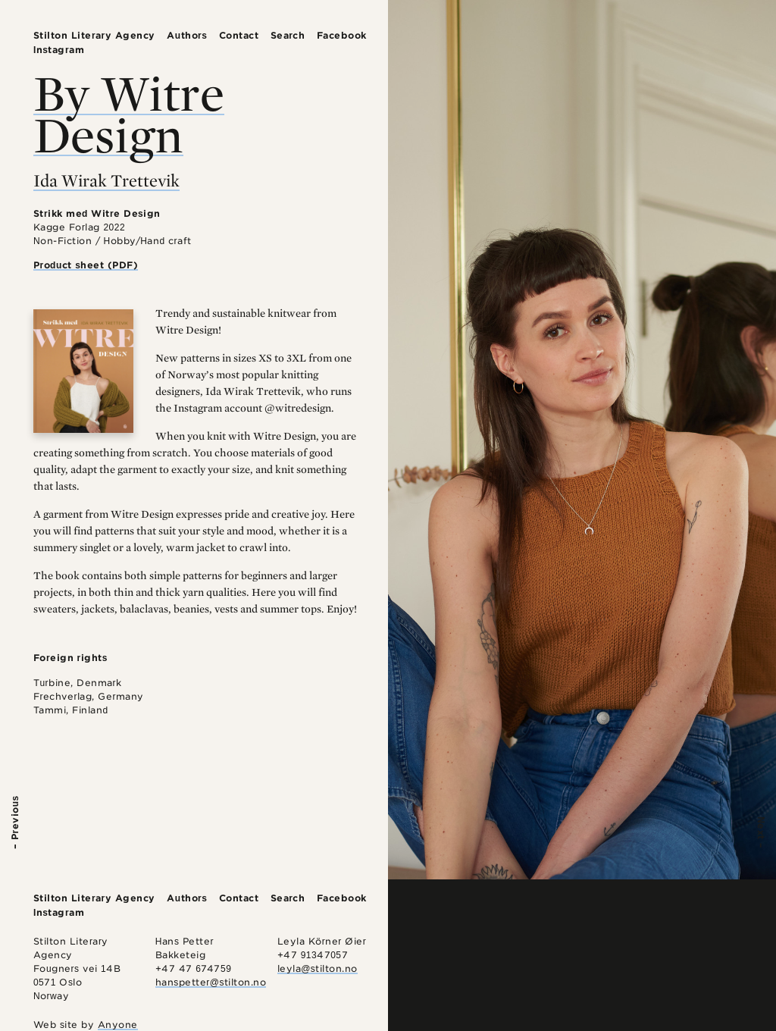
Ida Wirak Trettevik (106, 180)
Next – (761, 832)
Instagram (58, 49)
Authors (187, 35)
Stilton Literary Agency (94, 35)
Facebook (342, 35)
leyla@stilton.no (317, 968)
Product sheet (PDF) (86, 265)
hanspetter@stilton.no (211, 982)
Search (288, 35)
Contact (239, 35)
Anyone (118, 1024)
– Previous (14, 822)
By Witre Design (128, 113)
